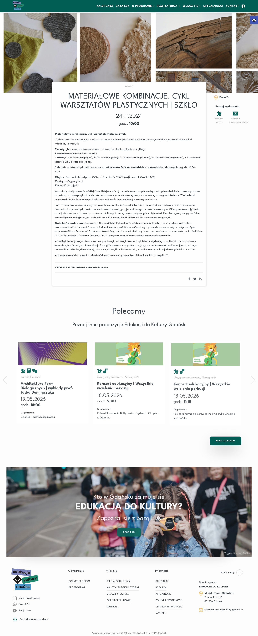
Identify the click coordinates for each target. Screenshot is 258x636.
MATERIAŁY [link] (113, 607)
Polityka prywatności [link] (169, 600)
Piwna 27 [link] (224, 97)
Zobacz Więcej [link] (225, 441)
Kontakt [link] (232, 6)
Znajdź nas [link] (22, 610)
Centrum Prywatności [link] (169, 607)
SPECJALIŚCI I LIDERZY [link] (118, 581)
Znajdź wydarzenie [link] (26, 598)
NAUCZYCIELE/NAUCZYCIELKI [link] (123, 587)
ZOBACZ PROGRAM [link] (79, 581)
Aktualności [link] (213, 6)
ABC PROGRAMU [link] (77, 587)
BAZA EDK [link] (122, 6)
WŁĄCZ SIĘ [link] (190, 6)
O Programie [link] (142, 6)
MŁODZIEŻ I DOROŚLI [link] (118, 594)
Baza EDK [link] (129, 541)
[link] (254, 20)
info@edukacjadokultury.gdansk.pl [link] (223, 609)
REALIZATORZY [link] (167, 6)
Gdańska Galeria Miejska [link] (92, 267)
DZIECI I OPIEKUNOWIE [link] (119, 600)
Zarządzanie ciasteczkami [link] (30, 619)
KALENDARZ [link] (105, 6)
